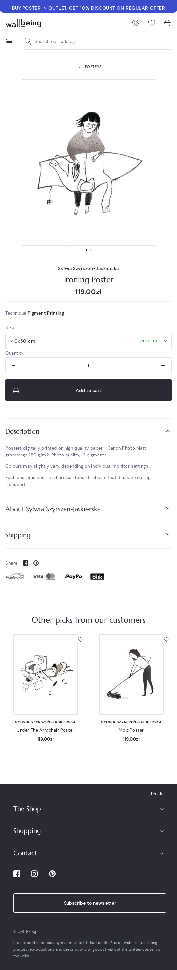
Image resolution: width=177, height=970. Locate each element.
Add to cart (56, 390)
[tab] (88, 431)
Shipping (88, 534)
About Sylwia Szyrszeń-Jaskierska (88, 508)
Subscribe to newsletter (90, 903)
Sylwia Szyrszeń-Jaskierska (88, 268)
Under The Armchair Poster (45, 730)
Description (88, 431)
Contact (25, 853)
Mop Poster (131, 730)
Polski (157, 794)
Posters (88, 67)
